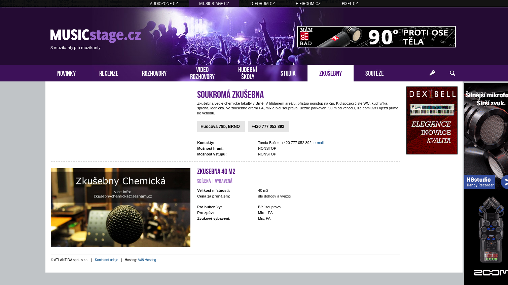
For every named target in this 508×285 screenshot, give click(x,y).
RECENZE (108, 72)
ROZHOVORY (154, 72)
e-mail (319, 143)
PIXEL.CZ (350, 3)
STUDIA (288, 72)
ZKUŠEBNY (330, 72)
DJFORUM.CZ (262, 3)
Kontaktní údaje (106, 260)
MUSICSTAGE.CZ (214, 3)
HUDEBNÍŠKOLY (247, 72)
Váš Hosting (147, 260)
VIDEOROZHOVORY (202, 72)
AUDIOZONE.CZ (164, 3)
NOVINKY (66, 72)
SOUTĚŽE (374, 72)
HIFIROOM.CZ (308, 3)
